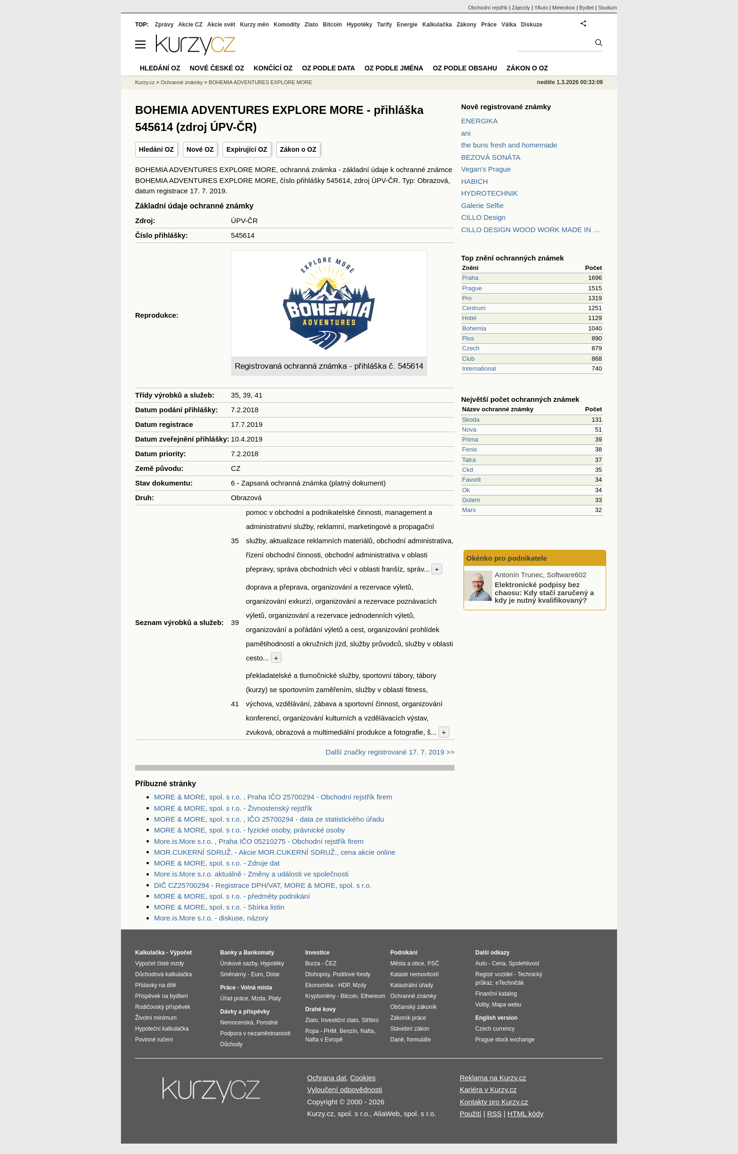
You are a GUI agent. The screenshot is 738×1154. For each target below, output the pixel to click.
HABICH (474, 181)
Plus (468, 338)
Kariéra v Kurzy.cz (488, 1089)
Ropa (312, 1031)
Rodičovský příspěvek (162, 1007)
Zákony (466, 24)
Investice (317, 952)
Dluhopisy (317, 974)
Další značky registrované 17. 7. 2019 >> (390, 752)
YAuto (541, 7)
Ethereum (372, 996)
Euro (257, 974)
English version (496, 1018)
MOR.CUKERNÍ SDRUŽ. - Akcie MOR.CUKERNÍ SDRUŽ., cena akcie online (274, 852)
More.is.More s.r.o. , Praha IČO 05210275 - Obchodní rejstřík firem (259, 841)
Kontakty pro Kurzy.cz (494, 1102)
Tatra (469, 459)
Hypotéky (359, 24)
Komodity (287, 24)
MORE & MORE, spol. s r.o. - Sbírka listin (219, 907)
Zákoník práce (408, 1018)
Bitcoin (332, 24)
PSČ (433, 963)
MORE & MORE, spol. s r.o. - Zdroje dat (217, 863)
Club (468, 358)
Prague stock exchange (504, 1039)
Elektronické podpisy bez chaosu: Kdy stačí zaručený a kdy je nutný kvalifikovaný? (544, 592)
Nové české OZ (217, 68)
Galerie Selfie (482, 205)
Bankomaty (258, 952)
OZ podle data (328, 68)
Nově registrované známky (506, 107)
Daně (397, 1039)
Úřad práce (234, 998)
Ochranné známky (182, 82)
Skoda (471, 419)
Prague (472, 288)
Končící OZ (273, 68)
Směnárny (233, 974)
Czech (471, 348)
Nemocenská (236, 1022)
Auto (481, 963)
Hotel (469, 317)
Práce (489, 24)
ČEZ (330, 963)
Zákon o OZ (298, 149)
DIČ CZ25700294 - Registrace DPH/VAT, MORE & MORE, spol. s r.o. (262, 885)
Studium (607, 7)
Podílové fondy (351, 974)
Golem (471, 499)
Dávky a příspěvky (245, 1011)
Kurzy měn (254, 24)
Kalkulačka (437, 24)
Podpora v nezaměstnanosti (255, 1033)
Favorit (471, 479)
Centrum (474, 308)
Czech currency (495, 1028)
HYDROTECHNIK (489, 193)
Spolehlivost (524, 963)
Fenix (469, 449)
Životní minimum (156, 1018)
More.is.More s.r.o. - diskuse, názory (211, 918)
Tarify (384, 24)
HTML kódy (525, 1114)
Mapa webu (506, 1004)
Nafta (367, 1031)
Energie (407, 24)
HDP (344, 985)
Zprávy (164, 24)
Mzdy (360, 985)
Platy (274, 998)
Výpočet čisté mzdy (159, 963)
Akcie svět (221, 24)
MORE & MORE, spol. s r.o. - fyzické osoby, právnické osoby (249, 830)
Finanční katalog (496, 993)
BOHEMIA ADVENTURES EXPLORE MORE (260, 82)
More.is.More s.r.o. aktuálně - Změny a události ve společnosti (251, 874)
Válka (508, 24)
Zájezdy (521, 7)
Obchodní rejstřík (488, 7)
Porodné (267, 1022)
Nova (469, 429)
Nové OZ (200, 149)
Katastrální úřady (411, 985)
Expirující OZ (246, 149)
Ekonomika (319, 985)
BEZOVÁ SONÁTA (491, 157)
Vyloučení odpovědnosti (344, 1089)
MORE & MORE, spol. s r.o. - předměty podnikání (232, 896)
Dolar (273, 974)
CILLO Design (483, 217)
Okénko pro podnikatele (506, 558)
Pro (467, 298)
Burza (312, 963)
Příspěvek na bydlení (161, 996)
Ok (466, 490)
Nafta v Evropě (324, 1039)
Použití (470, 1114)
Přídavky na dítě (155, 985)
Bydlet (586, 7)
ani (466, 133)
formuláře (419, 1039)
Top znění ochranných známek (512, 258)
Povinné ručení (154, 1039)
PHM (330, 1031)
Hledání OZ (156, 149)
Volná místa (256, 987)
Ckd (467, 469)
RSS (494, 1114)
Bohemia (474, 328)
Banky (228, 952)
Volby (482, 1004)
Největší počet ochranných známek (520, 399)
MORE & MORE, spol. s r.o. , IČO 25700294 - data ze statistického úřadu (269, 819)
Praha (470, 277)
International (479, 368)
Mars (469, 509)
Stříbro (369, 1020)
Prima (470, 439)
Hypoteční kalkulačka (162, 1028)
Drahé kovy (320, 1009)
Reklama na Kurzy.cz (493, 1078)
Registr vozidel (494, 974)
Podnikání (403, 952)
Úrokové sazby (238, 963)
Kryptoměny (320, 996)
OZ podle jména (393, 68)
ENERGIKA (479, 121)
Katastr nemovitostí (414, 974)
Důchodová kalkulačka (163, 974)
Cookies (363, 1078)
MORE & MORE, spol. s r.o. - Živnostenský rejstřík (233, 808)
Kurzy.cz (144, 82)
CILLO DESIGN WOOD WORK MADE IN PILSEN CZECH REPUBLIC (532, 230)
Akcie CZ (190, 24)
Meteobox (563, 7)
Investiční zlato (339, 1020)
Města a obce (407, 963)
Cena (499, 963)
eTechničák (510, 983)
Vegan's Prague (486, 169)
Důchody (231, 1044)
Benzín (348, 1031)
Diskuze (531, 24)
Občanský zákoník (413, 1007)
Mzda (258, 998)
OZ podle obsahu (465, 68)
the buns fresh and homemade (509, 145)
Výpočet (181, 952)
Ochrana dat (326, 1078)
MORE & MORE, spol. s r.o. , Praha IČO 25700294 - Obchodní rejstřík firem (273, 797)
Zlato (311, 24)
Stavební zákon (409, 1028)
